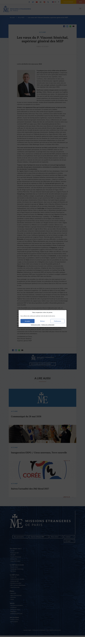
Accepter (27, 321)
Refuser (42, 321)
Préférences (57, 321)
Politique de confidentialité (47, 324)
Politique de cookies (35, 324)
